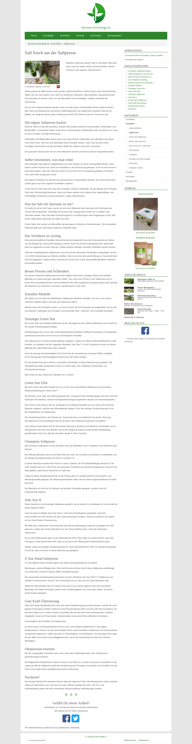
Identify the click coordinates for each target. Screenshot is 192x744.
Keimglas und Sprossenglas (139, 159)
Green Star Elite (134, 91)
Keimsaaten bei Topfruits (134, 60)
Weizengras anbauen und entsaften (150, 281)
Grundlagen (48, 35)
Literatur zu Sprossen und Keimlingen (138, 306)
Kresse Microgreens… (146, 287)
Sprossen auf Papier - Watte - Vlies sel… (150, 312)
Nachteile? (132, 109)
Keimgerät (133, 155)
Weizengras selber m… (146, 279)
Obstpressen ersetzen (136, 106)
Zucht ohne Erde (144, 309)
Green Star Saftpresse (137, 137)
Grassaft (80, 35)
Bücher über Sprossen (137, 141)
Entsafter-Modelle (135, 86)
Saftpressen (134, 133)
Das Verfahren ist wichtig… (138, 80)
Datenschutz (130, 740)
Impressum (144, 740)
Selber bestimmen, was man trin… (141, 74)
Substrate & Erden (136, 168)
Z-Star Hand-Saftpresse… (138, 100)
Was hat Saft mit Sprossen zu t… (140, 77)
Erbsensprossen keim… (147, 296)
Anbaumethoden (135, 128)
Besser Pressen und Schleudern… (141, 83)
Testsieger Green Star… (137, 88)
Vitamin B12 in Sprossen (134, 317)
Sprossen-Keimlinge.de (38, 44)
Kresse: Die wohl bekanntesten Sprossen (149, 290)
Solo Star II (132, 97)
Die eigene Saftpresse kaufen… (140, 71)
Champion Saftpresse (136, 94)
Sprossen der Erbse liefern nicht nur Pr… (149, 298)
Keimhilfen (65, 35)
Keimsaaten (96, 35)
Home (33, 35)
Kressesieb (133, 163)
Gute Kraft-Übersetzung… (138, 103)
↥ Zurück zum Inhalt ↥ (96, 736)
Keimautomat (134, 150)
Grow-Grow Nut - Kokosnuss (140, 146)
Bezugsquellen (115, 35)
